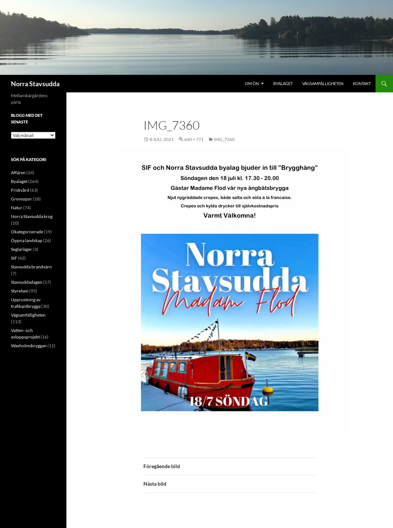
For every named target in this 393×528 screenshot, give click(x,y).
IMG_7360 (224, 139)
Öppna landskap (26, 240)
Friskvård (20, 190)
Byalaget (283, 83)
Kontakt (362, 83)
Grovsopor (21, 199)
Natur (16, 207)
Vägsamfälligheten (322, 83)
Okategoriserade (27, 231)
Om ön (252, 83)
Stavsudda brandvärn (31, 266)
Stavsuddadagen (26, 282)
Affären (18, 172)
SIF (14, 258)
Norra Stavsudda (35, 84)
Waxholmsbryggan (29, 345)
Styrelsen (19, 291)
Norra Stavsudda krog (32, 216)
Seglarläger (21, 249)
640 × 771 (194, 139)
